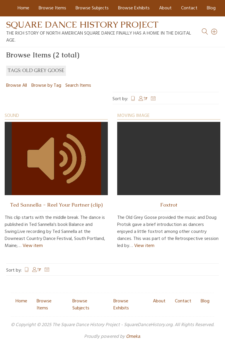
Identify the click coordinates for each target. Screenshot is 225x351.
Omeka (133, 336)
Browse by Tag (46, 85)
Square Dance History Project (82, 24)
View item (33, 245)
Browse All (16, 85)
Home (23, 8)
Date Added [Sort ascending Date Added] (153, 99)
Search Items (78, 85)
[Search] (214, 31)
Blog (211, 8)
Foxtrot (168, 205)
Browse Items (52, 8)
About (165, 8)
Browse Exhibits (134, 8)
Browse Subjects (92, 8)
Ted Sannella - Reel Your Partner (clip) (56, 205)
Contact (189, 8)
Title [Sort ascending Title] (133, 99)
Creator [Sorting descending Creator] (143, 99)
